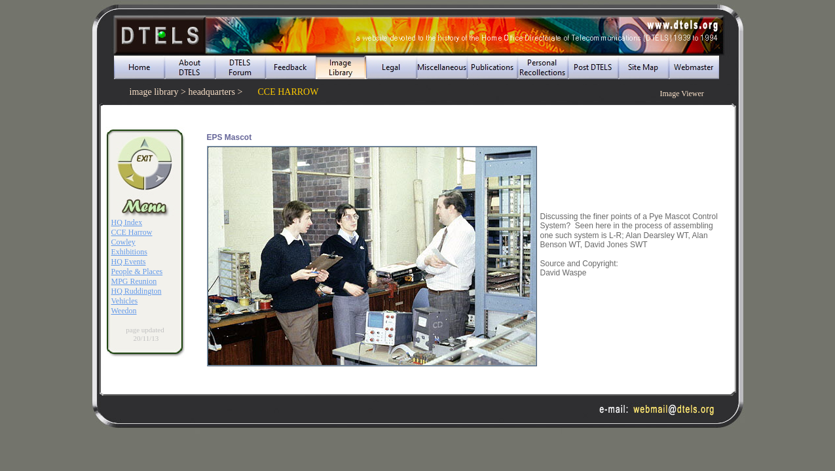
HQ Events (128, 261)
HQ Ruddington (136, 291)
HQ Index (127, 222)
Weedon (124, 310)
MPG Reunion (134, 281)
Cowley (123, 242)
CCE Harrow (132, 232)
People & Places (137, 271)
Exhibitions (129, 251)
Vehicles (124, 300)
